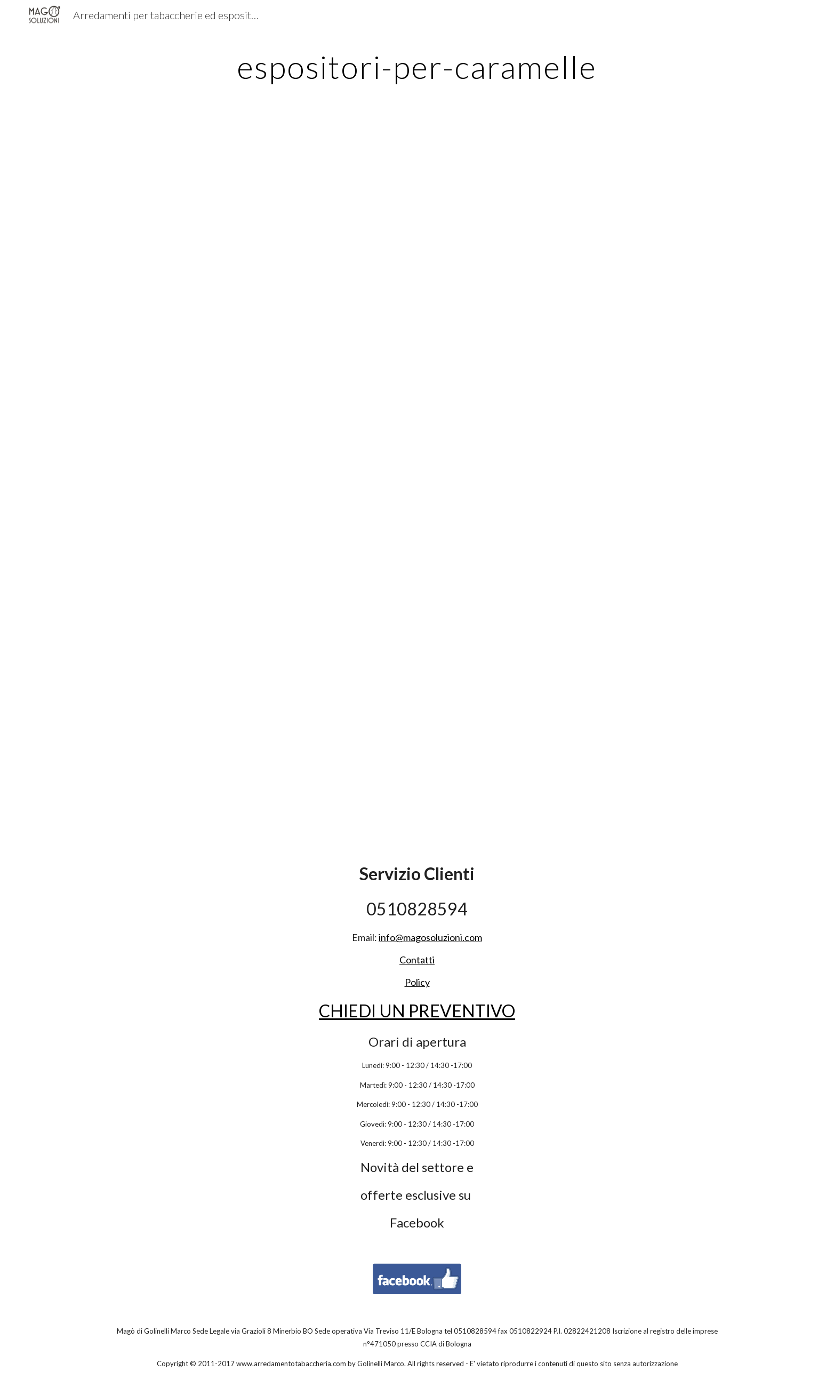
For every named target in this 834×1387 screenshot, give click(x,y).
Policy (417, 982)
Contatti (417, 960)
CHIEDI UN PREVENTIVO (417, 1010)
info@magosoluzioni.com (430, 937)
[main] (417, 67)
